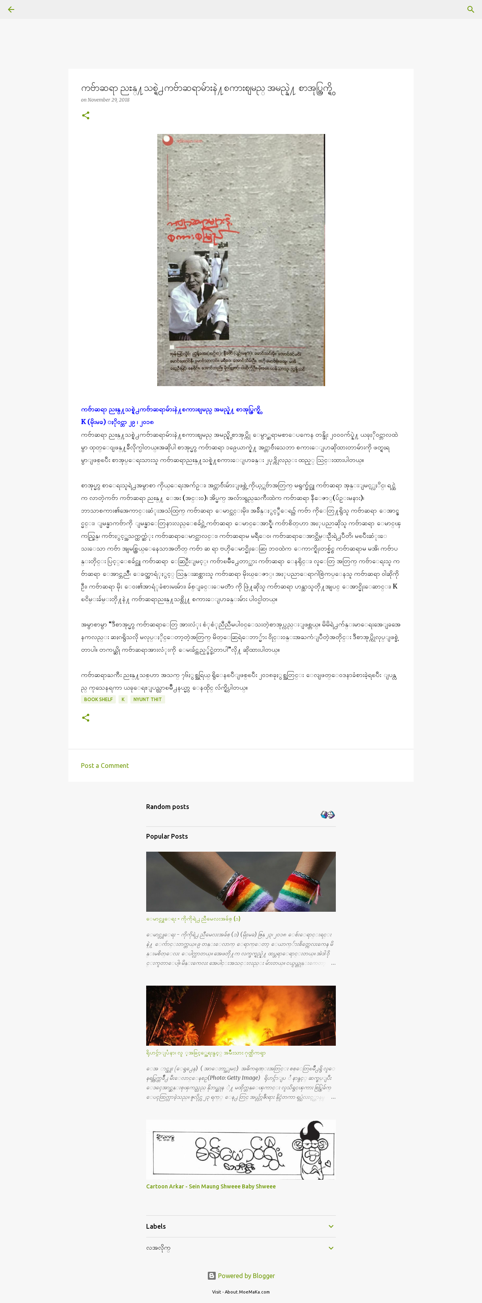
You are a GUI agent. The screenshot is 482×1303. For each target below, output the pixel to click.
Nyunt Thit (148, 699)
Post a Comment (105, 765)
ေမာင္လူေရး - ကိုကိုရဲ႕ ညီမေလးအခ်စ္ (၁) (193, 918)
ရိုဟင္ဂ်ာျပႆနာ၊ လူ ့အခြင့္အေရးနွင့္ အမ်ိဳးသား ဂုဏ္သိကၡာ (206, 1052)
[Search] (33, 9)
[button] (85, 116)
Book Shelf (98, 699)
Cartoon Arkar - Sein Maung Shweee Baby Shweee (211, 1186)
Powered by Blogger (241, 1275)
